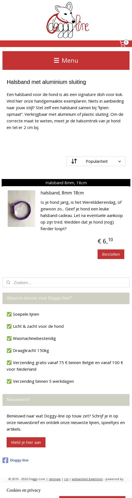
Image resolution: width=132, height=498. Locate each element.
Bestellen (111, 254)
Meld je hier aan (26, 442)
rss (66, 479)
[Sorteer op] (95, 161)
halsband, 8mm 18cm (62, 193)
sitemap (55, 479)
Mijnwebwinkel (66, 488)
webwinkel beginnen (87, 479)
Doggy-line (15, 460)
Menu (66, 60)
